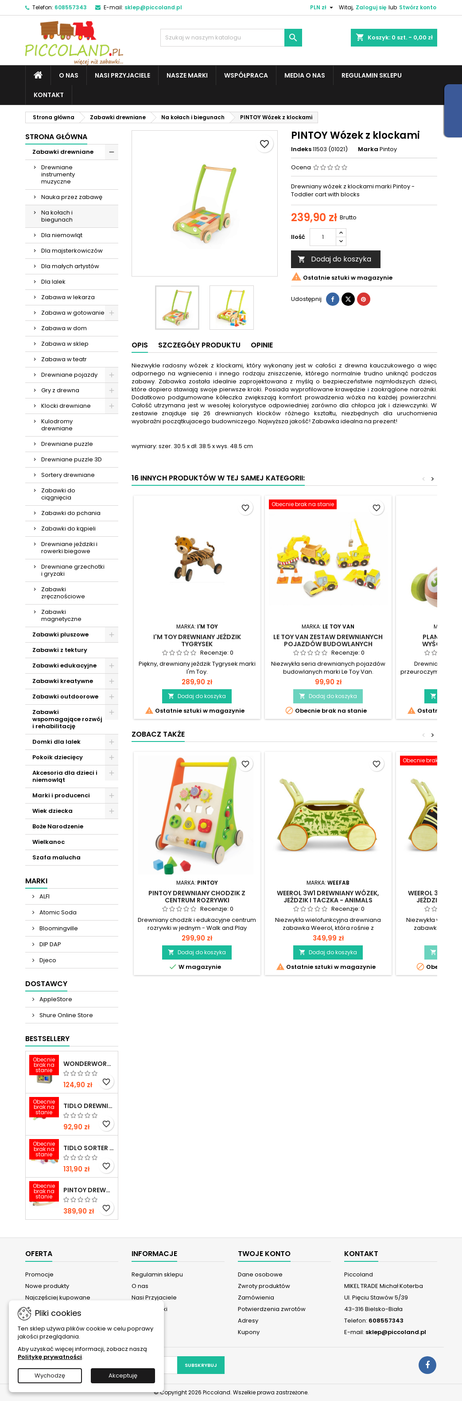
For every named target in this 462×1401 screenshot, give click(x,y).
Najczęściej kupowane (57, 1297)
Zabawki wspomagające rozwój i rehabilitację (67, 719)
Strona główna (56, 137)
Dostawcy (46, 984)
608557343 (70, 7)
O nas (68, 75)
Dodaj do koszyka (334, 259)
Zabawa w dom (64, 328)
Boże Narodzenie (57, 826)
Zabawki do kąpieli (68, 528)
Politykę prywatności (50, 1357)
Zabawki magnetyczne (61, 615)
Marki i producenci (61, 795)
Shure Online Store (65, 1015)
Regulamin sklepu (372, 75)
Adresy (248, 1320)
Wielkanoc (48, 842)
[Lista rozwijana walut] (322, 7)
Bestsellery (47, 1039)
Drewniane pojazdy (69, 375)
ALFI (44, 896)
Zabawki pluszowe (60, 634)
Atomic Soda (57, 912)
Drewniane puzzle (67, 444)
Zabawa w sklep (65, 344)
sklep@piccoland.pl (153, 7)
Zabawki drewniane (62, 152)
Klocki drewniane (66, 406)
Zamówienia (256, 1297)
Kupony (249, 1332)
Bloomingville (58, 928)
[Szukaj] (231, 38)
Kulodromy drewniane (57, 425)
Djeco (47, 960)
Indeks (301, 149)
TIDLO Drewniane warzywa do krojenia (88, 1105)
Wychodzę (50, 1375)
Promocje (39, 1274)
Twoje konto (264, 1254)
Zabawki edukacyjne (64, 665)
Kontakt (49, 94)
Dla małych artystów (70, 266)
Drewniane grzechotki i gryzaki (73, 570)
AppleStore (55, 999)
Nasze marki (187, 75)
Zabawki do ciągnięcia (58, 494)
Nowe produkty (47, 1286)
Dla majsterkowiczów (72, 250)
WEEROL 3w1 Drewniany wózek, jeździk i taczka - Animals (328, 897)
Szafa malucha (56, 857)
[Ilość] (323, 237)
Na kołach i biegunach (57, 216)
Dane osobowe (260, 1274)
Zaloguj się (371, 7)
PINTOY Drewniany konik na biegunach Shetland (88, 1190)
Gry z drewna (60, 390)
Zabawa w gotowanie (73, 312)
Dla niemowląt (61, 235)
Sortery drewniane (68, 475)
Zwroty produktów (264, 1286)
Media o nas (304, 75)
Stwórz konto (417, 7)
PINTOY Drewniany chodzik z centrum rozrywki (196, 897)
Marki (36, 881)
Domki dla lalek (56, 742)
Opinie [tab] (262, 345)
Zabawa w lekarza (68, 297)
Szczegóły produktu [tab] (199, 345)
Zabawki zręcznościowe (63, 593)
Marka (368, 149)
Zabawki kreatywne (62, 681)
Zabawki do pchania (71, 513)
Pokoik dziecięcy (57, 757)
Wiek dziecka (52, 811)
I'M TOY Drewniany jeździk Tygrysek (197, 640)
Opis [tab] (140, 345)
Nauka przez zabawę (71, 197)
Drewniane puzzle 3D (71, 459)
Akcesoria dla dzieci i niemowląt (64, 776)
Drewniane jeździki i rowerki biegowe (69, 547)
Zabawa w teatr (64, 359)
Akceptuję (123, 1375)
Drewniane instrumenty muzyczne (58, 174)
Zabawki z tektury (59, 650)
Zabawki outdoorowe (65, 696)
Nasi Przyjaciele (122, 75)
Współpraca (246, 75)
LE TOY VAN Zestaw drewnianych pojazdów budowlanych (328, 640)
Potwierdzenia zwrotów (272, 1309)
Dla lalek (53, 281)
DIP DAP (49, 944)
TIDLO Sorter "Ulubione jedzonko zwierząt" (88, 1147)
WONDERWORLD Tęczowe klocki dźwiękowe (88, 1063)
